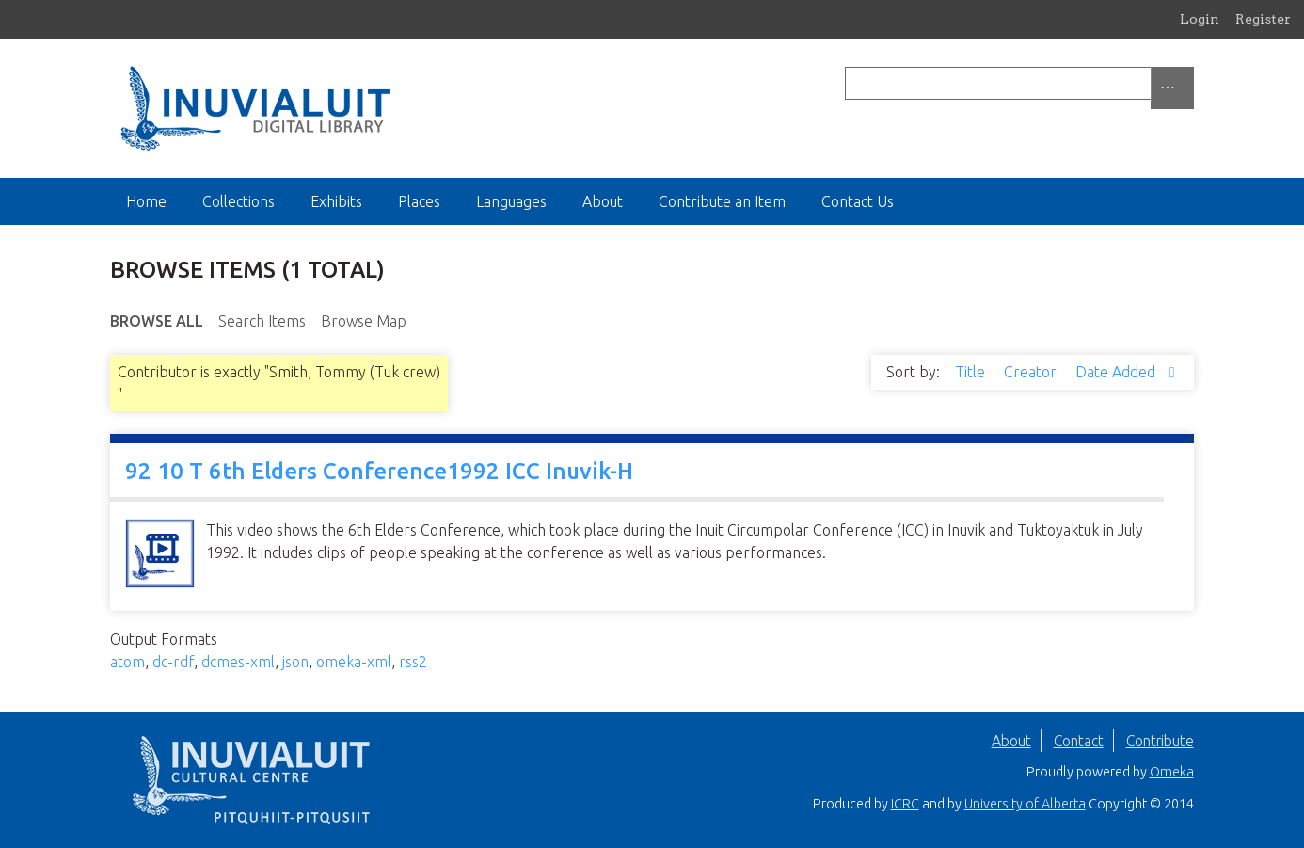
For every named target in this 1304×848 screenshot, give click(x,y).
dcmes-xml (238, 661)
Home (146, 201)
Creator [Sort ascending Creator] (1032, 371)
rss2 (413, 661)
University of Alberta (1025, 803)
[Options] (1172, 88)
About (602, 201)
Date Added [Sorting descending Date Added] (1117, 371)
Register (1263, 18)
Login (1199, 18)
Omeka (1172, 771)
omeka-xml (353, 661)
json (295, 661)
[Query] (1019, 83)
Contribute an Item (722, 201)
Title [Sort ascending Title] (972, 371)
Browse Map (363, 320)
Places (419, 201)
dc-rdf (173, 661)
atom (127, 661)
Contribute (1160, 740)
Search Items (262, 320)
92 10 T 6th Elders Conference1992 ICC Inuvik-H (379, 471)
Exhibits (336, 201)
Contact (1079, 740)
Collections (238, 201)
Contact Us (857, 201)
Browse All (156, 320)
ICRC (905, 803)
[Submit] (1189, 83)
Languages (511, 201)
